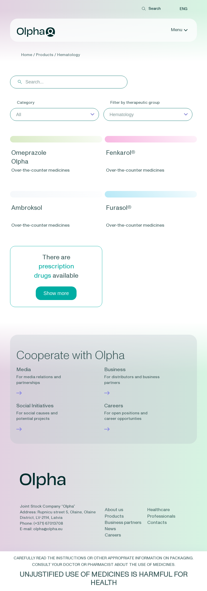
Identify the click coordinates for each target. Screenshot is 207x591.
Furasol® (118, 208)
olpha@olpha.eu (47, 529)
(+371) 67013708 (48, 523)
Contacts (157, 522)
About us (114, 510)
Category (25, 103)
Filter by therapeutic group (135, 103)
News (110, 529)
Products (114, 516)
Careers (113, 535)
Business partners (123, 522)
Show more (56, 293)
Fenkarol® (120, 153)
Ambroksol (26, 208)
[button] (183, 9)
